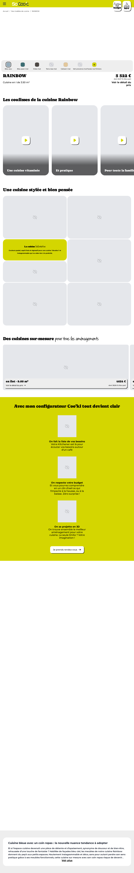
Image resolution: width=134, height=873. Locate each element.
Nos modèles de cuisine (20, 11)
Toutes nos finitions (94, 69)
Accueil (5, 11)
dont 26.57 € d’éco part (122, 79)
